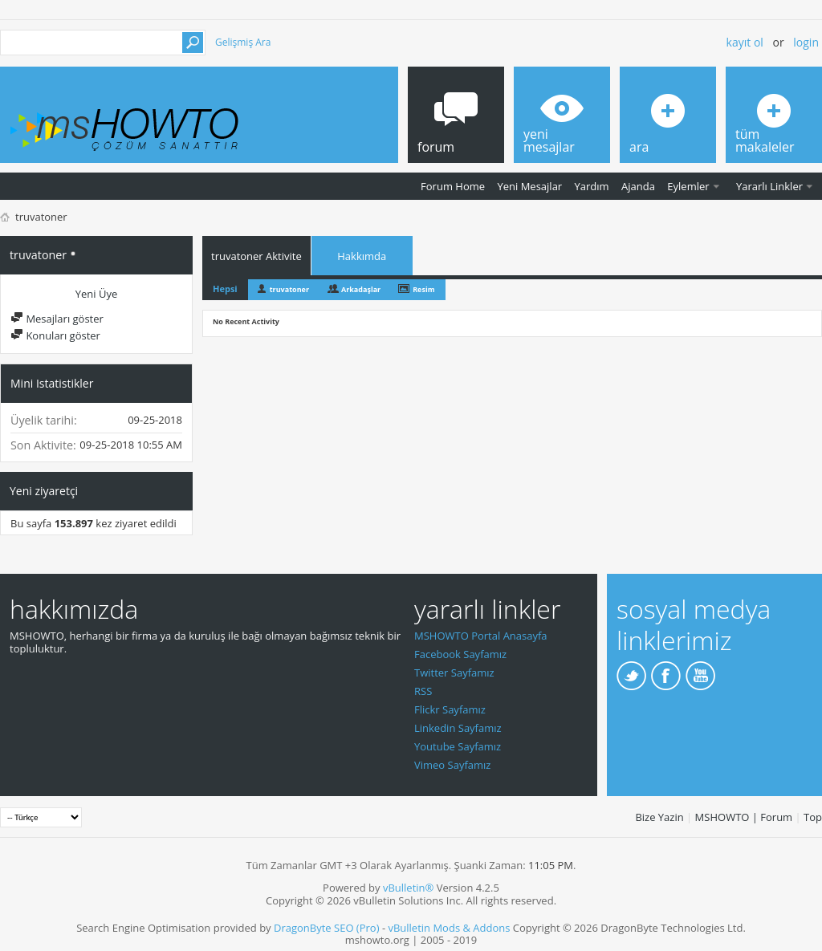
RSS (423, 691)
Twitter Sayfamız (454, 672)
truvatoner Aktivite (256, 256)
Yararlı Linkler (769, 186)
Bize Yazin (659, 817)
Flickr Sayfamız (450, 709)
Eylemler (688, 186)
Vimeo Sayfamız (452, 765)
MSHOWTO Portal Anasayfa (480, 635)
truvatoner (289, 289)
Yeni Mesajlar (529, 186)
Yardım (592, 186)
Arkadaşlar (360, 289)
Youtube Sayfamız (457, 746)
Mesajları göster (57, 318)
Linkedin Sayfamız (458, 728)
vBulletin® (408, 887)
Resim (423, 289)
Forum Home (453, 186)
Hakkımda (361, 256)
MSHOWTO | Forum (744, 817)
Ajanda (638, 186)
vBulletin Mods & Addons (449, 928)
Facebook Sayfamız (460, 654)
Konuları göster (55, 335)
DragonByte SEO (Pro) (327, 928)
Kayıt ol (744, 42)
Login (806, 42)
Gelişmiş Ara (243, 42)
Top (813, 817)
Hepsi (225, 288)
